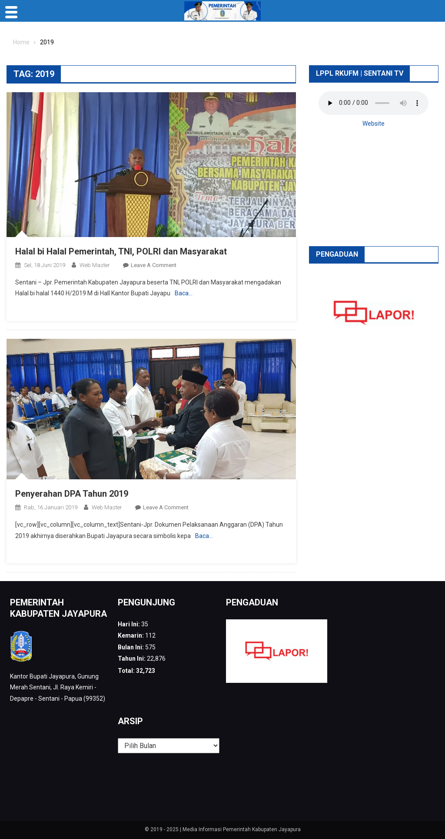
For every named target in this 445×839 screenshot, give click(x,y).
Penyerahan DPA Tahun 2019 (71, 493)
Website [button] (373, 123)
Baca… (184, 293)
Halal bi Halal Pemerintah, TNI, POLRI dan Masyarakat (121, 251)
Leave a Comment (153, 265)
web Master (95, 265)
